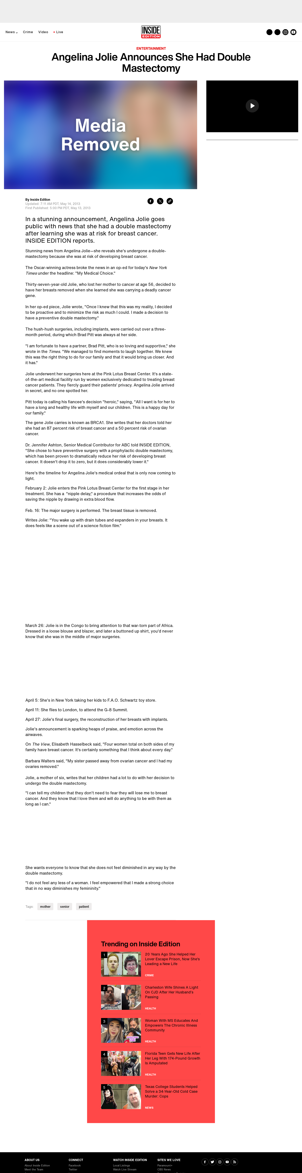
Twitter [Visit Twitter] (73, 1169)
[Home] (151, 32)
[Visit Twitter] (212, 1162)
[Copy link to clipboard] (169, 202)
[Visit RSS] (234, 1162)
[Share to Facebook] (150, 202)
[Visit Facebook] (205, 1162)
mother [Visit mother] (45, 907)
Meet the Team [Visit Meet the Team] (34, 1169)
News (10, 32)
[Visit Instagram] (219, 1162)
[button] (252, 105)
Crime (28, 32)
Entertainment (151, 48)
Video (43, 32)
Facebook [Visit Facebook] (75, 1165)
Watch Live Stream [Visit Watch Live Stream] (124, 1169)
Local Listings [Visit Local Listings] (121, 1165)
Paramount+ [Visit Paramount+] (164, 1165)
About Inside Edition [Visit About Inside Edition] (37, 1165)
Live (59, 32)
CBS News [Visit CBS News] (164, 1169)
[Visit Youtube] (227, 1162)
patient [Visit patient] (84, 907)
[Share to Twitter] (160, 202)
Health (150, 1008)
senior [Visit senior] (64, 907)
